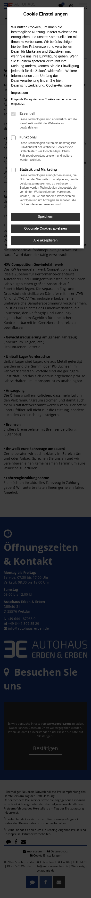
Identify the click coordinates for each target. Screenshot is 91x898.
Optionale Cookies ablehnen (45, 228)
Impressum (19, 93)
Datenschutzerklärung (27, 85)
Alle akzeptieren (45, 240)
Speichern (45, 216)
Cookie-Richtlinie (59, 85)
